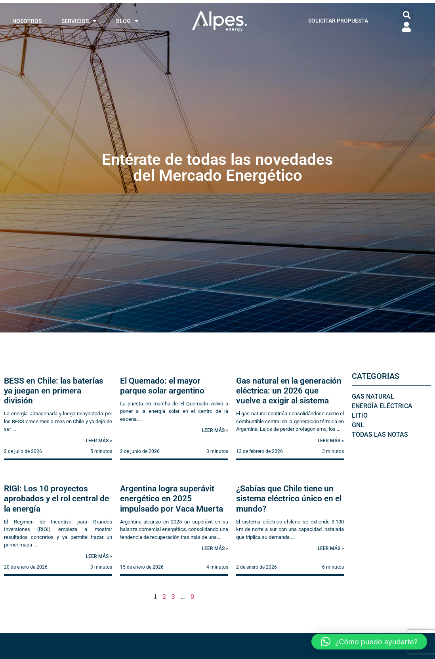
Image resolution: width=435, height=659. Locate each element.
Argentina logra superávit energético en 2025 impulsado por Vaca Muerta (171, 498)
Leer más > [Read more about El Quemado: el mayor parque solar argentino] (215, 430)
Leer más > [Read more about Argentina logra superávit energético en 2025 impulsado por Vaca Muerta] (215, 548)
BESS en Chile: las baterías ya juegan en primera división (53, 390)
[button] (407, 15)
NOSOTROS (27, 21)
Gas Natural (373, 396)
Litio (360, 415)
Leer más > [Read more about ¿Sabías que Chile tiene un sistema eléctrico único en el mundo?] (331, 548)
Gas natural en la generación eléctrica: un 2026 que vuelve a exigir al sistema (289, 390)
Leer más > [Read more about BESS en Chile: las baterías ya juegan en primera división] (99, 440)
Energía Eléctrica (382, 406)
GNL (358, 425)
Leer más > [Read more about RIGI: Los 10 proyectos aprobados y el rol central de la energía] (99, 556)
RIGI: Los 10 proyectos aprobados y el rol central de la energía (56, 498)
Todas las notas (380, 434)
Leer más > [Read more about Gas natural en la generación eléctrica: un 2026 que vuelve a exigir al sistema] (331, 440)
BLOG (127, 21)
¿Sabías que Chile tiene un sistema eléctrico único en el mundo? (289, 498)
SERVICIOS (78, 21)
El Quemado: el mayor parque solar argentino (162, 385)
